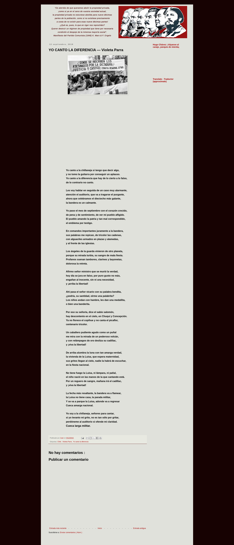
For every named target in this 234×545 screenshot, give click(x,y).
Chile (59, 442)
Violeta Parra (67, 442)
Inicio (100, 528)
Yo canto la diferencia (80, 442)
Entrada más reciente (57, 528)
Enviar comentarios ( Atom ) (71, 532)
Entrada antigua (139, 528)
